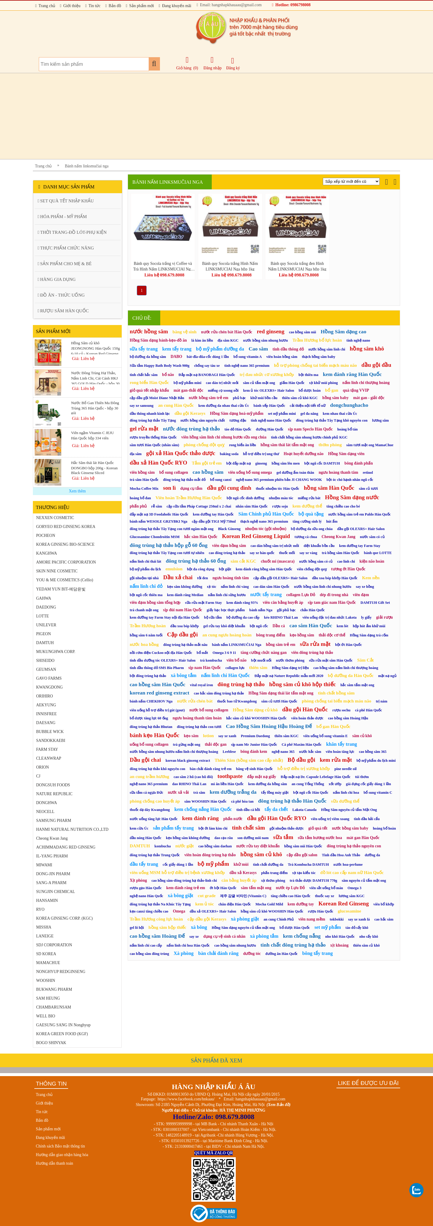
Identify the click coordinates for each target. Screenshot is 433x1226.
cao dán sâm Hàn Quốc (271, 587)
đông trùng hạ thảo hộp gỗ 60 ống (169, 545)
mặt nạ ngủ (387, 676)
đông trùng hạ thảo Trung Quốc (155, 855)
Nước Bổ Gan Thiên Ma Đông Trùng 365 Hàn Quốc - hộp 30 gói (95, 407)
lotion (208, 735)
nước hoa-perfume (348, 864)
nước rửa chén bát (195, 701)
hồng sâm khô (367, 348)
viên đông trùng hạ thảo (312, 652)
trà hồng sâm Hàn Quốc (340, 553)
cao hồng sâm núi (302, 332)
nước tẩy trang (266, 594)
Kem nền (370, 577)
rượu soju (280, 506)
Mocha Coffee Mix (144, 488)
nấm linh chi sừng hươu (227, 595)
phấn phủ (138, 506)
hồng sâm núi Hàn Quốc (303, 846)
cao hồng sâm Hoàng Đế (157, 936)
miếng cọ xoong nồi (223, 390)
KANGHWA (46, 553)
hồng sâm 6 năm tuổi (146, 635)
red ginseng (270, 331)
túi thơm (362, 777)
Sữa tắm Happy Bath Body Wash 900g (160, 366)
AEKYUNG (46, 705)
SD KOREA (46, 954)
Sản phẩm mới (140, 6)
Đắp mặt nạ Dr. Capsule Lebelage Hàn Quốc (316, 777)
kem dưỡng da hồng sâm (267, 784)
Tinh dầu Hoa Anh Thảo (341, 855)
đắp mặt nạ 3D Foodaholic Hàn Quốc (159, 514)
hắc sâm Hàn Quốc (200, 536)
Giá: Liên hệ (83, 358)
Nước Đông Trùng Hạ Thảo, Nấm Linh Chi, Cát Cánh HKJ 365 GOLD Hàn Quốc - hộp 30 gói (95, 377)
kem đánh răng (200, 818)
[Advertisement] (210, 116)
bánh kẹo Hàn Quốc (154, 735)
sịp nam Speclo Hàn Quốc (310, 429)
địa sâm (136, 454)
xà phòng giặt (245, 919)
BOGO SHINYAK (51, 1043)
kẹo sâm (191, 736)
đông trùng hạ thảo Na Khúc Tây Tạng (160, 904)
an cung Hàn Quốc (176, 405)
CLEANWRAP (48, 758)
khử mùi (241, 864)
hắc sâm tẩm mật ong (357, 685)
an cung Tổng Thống (307, 784)
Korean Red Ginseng (343, 903)
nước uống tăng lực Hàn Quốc (153, 819)
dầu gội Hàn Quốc (305, 709)
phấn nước (233, 819)
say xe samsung (141, 406)
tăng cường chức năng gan (264, 652)
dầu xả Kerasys (243, 872)
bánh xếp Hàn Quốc (269, 406)
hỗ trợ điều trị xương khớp (304, 768)
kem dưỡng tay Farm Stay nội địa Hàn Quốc (165, 617)
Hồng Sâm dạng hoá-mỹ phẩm (237, 413)
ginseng (261, 463)
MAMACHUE (48, 963)
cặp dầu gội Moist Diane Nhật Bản (157, 398)
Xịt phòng (138, 880)
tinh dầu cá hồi (248, 810)
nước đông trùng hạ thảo (191, 429)
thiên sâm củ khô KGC (300, 398)
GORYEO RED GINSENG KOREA (65, 526)
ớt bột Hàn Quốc (223, 888)
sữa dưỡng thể (345, 801)
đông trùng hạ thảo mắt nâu (185, 645)
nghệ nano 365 (283, 752)
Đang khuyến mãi (175, 6)
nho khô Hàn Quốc (340, 936)
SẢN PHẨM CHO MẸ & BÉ (65, 263)
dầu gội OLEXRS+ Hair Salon (360, 529)
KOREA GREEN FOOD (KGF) (62, 1034)
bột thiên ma (308, 375)
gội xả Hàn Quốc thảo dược (180, 453)
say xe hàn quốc (262, 553)
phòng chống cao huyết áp (155, 801)
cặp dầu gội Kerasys (206, 919)
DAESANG (45, 723)
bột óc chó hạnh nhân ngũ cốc (349, 480)
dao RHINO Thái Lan (189, 784)
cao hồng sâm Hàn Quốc (157, 684)
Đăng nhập (212, 63)
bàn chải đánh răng (218, 953)
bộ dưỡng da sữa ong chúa (312, 529)
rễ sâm (156, 506)
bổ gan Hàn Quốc (333, 726)
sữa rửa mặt (315, 644)
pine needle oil (345, 769)
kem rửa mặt (336, 760)
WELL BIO (45, 1016)
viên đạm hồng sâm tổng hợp (155, 602)
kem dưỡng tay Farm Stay (359, 546)
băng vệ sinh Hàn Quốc (254, 769)
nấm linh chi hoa (346, 792)
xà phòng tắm (264, 936)
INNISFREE (46, 714)
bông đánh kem (253, 751)
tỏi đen (202, 578)
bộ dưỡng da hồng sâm (148, 357)
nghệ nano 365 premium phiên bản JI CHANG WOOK (279, 480)
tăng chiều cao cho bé (343, 506)
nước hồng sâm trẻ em (208, 398)
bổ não (168, 374)
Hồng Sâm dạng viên (346, 454)
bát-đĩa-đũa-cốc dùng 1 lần (208, 357)
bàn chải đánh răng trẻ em (211, 769)
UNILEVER (46, 625)
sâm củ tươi (368, 488)
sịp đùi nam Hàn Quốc (182, 610)
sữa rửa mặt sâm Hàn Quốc (330, 660)
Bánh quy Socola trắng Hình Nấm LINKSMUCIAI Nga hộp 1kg (230, 266)
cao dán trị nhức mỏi (222, 383)
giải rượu (384, 617)
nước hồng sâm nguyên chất (203, 420)
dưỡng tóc (252, 953)
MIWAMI (44, 865)
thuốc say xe (324, 896)
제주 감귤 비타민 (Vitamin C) (243, 896)
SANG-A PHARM (51, 883)
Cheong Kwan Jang (52, 838)
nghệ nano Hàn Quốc (146, 896)
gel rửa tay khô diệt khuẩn (224, 626)
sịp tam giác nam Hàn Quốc (332, 602)
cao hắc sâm (383, 919)
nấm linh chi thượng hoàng (365, 382)
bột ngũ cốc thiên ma (146, 595)
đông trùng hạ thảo (240, 684)
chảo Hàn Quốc (312, 610)
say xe (194, 936)
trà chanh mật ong (144, 610)
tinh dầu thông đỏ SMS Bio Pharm (157, 668)
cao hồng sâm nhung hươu (235, 945)
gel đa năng (309, 414)
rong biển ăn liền (242, 445)
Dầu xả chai (178, 577)
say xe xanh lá (359, 919)
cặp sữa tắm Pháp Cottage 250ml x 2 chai (199, 506)
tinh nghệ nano (358, 340)
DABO (176, 356)
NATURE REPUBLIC (54, 794)
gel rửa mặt (144, 428)
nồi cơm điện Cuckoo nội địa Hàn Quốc (161, 653)
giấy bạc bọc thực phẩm (226, 610)
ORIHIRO (44, 696)
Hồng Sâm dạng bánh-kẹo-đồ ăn (158, 340)
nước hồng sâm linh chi (326, 349)
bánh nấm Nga (260, 610)
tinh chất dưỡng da (268, 864)
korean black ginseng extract (188, 760)
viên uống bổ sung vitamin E (325, 736)
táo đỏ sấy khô (357, 928)
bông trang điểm (270, 635)
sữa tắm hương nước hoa (320, 838)
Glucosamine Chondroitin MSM (154, 537)
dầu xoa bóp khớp (184, 626)
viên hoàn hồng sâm (281, 357)
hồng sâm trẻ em (280, 644)
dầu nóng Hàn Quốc (145, 838)
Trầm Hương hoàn (148, 625)
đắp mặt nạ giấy (261, 776)
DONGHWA (46, 803)
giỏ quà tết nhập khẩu (149, 390)
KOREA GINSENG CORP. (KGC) (64, 918)
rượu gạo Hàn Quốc (146, 888)
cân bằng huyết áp (239, 880)
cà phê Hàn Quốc (368, 710)
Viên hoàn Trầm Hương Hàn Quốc (188, 497)
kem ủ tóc (204, 904)
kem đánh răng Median (185, 595)
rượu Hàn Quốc (320, 911)
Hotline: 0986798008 (291, 5)
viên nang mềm (312, 919)
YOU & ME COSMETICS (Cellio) (64, 580)
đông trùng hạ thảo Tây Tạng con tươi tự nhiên (167, 553)
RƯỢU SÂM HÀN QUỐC (63, 310)
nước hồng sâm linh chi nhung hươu (322, 587)
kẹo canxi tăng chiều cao (149, 911)
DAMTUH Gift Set (375, 603)
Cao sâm (258, 349)
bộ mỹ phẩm (213, 864)
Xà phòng (184, 953)
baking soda (229, 454)
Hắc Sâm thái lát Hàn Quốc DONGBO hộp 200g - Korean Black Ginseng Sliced (94, 467)
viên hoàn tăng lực (340, 752)
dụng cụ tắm (191, 488)
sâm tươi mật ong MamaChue (369, 445)
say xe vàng (308, 553)
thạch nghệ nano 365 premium (264, 521)
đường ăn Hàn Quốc (281, 954)
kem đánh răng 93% (242, 603)
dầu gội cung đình (229, 488)
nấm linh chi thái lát (145, 561)
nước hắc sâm (310, 752)
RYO (40, 909)
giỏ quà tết (317, 828)
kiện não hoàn (372, 561)
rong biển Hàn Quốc (149, 382)
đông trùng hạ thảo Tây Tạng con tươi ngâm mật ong (172, 529)
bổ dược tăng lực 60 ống (149, 718)
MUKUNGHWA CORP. (55, 651)
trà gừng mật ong (186, 744)
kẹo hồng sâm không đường (188, 838)
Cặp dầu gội (182, 634)
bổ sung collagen (173, 472)
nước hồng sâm (149, 331)
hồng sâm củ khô (261, 854)
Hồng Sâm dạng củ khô (255, 710)
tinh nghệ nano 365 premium (246, 366)
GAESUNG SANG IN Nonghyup (63, 1025)
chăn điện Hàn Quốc (235, 904)
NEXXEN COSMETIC (55, 518)
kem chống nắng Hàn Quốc (203, 809)
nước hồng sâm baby (350, 828)
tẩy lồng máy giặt (275, 792)
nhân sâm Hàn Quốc (252, 506)
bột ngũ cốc (259, 626)
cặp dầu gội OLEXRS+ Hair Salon (280, 578)
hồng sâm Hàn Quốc (329, 488)
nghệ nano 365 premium (149, 784)
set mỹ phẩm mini (282, 414)
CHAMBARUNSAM (53, 1007)
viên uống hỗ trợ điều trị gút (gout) (157, 710)
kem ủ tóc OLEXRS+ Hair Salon (268, 390)
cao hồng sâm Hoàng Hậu (348, 718)
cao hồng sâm (208, 472)
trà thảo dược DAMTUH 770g (313, 880)
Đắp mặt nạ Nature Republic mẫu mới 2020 (288, 676)
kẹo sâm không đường (184, 587)
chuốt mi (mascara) (278, 561)
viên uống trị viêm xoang (330, 819)
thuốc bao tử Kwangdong (237, 701)
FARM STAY (47, 749)
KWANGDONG (49, 687)
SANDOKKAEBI (50, 740)
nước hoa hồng (144, 644)
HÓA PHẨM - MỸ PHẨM (62, 216)
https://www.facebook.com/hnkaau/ (186, 1099)
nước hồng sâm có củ (316, 561)
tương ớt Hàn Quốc (348, 569)
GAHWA (43, 598)
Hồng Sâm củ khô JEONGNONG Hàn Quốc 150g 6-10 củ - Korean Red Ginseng (95, 347)
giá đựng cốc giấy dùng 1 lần (368, 784)
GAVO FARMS (49, 678)
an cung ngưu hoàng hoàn (226, 635)
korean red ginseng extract (159, 693)
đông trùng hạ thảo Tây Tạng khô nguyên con (332, 420)
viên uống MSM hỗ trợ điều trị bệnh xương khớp (177, 872)
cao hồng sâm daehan (215, 846)
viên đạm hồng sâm (229, 545)
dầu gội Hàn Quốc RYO (276, 818)
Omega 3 (354, 888)
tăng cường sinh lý (307, 521)
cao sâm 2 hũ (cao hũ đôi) (193, 777)
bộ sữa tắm (213, 617)
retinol (368, 472)
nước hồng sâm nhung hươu (265, 340)
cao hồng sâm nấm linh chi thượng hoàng (345, 668)
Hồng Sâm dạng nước (352, 497)
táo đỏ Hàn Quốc (237, 429)
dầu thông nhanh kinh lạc (150, 414)
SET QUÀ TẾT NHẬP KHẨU (66, 201)
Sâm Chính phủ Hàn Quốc (266, 514)
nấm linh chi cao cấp (146, 945)
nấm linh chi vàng (235, 587)
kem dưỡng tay (301, 904)
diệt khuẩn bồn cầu (319, 546)
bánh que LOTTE (378, 553)
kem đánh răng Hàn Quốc (352, 374)
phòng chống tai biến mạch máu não (336, 701)
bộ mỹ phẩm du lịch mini (376, 760)
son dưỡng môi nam (252, 838)
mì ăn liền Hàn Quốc (227, 784)
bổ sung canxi (220, 480)
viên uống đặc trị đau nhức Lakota (329, 617)
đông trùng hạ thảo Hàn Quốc (292, 801)
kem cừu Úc (139, 828)
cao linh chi (346, 561)
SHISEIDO (45, 660)
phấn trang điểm (274, 873)
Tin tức (93, 6)
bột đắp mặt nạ (238, 463)
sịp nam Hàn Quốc (204, 667)
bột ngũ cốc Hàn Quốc (310, 792)
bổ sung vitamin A (247, 357)
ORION (42, 767)
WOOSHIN (45, 980)
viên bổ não (237, 660)
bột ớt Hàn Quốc (348, 645)
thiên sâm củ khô (366, 945)
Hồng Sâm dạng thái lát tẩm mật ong (280, 693)
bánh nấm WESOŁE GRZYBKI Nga (158, 521)
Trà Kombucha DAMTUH (308, 864)
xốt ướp (335, 784)
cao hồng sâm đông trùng (149, 954)
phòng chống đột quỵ (204, 444)
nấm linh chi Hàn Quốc (225, 675)
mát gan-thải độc (188, 390)
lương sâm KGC (352, 896)
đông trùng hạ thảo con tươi (199, 727)
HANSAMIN (47, 900)
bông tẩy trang (317, 953)
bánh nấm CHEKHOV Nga (151, 701)
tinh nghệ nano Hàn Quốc (271, 420)
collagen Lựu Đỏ (300, 595)
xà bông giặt (180, 895)
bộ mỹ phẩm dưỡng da (220, 349)
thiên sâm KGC (287, 736)
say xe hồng (365, 587)
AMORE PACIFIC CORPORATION (66, 562)
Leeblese (229, 752)
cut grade (207, 895)
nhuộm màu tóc (281, 498)
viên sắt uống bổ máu (326, 888)
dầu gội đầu (376, 365)
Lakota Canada (304, 810)
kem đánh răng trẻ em (185, 888)
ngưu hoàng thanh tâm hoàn (197, 718)
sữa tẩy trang (144, 349)
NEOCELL (45, 811)
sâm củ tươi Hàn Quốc (279, 701)
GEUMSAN (46, 669)
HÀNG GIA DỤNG (57, 279)
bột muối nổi (261, 660)
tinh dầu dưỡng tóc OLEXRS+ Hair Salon (162, 660)
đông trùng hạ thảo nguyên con (354, 846)
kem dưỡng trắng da (233, 792)
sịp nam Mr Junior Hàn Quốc (254, 744)
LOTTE (42, 616)
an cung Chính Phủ (279, 919)
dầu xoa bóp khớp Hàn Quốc (334, 578)
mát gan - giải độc (368, 398)
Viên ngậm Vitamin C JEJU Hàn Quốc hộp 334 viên (92, 435)
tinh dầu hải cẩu (367, 819)
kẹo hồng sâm (302, 635)
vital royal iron (201, 685)
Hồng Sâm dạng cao (343, 331)
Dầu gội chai (145, 760)
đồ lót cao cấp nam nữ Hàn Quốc (352, 872)
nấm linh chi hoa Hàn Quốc (188, 945)
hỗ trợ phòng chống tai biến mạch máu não (315, 365)
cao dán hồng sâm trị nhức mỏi (275, 546)
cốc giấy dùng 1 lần (178, 864)
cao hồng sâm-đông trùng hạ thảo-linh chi (184, 880)
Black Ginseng (229, 529)
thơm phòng (330, 444)
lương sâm (380, 420)
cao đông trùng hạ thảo (227, 553)
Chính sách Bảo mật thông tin (60, 1146)
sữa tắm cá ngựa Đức (146, 792)
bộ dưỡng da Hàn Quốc (350, 675)
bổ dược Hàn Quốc (295, 928)
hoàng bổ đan (140, 498)
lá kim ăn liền (202, 340)
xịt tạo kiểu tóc (304, 873)
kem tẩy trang (177, 349)
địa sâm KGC (227, 340)
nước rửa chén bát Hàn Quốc (226, 332)
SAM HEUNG (48, 998)
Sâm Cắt (365, 660)
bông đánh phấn (358, 463)
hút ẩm (331, 521)
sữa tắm (283, 837)
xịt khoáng (339, 945)
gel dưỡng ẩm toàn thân (295, 472)
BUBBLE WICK (50, 731)
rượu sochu (341, 710)
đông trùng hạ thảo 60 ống (196, 561)
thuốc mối (287, 553)
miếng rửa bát (309, 498)
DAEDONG (46, 607)
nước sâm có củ (372, 537)
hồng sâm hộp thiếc (167, 927)
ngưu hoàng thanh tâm (338, 472)
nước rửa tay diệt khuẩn (258, 846)
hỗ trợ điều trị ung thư (261, 454)
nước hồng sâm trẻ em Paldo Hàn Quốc (359, 514)
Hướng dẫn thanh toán (54, 1163)
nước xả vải (178, 792)
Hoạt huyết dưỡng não (304, 454)
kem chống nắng (301, 936)
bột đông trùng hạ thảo (148, 676)
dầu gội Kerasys (189, 413)
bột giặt (225, 569)
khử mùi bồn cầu (263, 398)
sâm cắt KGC (243, 561)
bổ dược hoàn (309, 390)
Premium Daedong (255, 736)
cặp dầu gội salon (302, 855)
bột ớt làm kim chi (212, 828)
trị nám (381, 701)
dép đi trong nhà (334, 595)
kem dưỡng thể (307, 506)
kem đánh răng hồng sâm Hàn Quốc (264, 569)
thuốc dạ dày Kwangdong (150, 810)
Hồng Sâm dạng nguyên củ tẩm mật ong (243, 928)
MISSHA (43, 927)
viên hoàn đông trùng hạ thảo (210, 855)
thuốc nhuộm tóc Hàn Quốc (277, 488)
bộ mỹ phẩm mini (187, 383)
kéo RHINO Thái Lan (281, 617)
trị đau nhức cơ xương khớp (267, 374)
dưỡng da (372, 855)
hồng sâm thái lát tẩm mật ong (287, 445)
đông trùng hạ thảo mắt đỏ (184, 480)
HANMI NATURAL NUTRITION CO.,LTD (72, 829)
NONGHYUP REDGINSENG (60, 971)
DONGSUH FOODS (53, 785)
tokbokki (337, 919)
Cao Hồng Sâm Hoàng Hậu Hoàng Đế (269, 726)
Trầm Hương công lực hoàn (156, 919)
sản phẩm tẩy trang (173, 828)
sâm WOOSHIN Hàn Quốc (205, 801)
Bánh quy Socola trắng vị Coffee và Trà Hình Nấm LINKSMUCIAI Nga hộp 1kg (163, 266)
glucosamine (349, 911)
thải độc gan (215, 744)
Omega (179, 911)
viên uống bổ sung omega (250, 472)
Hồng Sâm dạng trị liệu (290, 668)
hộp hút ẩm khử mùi (369, 626)
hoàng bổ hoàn (384, 828)
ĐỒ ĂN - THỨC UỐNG (61, 295)
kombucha (163, 846)
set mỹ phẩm (328, 927)
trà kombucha (211, 660)
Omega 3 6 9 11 (224, 653)
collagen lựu (234, 668)
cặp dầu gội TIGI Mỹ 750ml (214, 521)
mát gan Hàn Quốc (363, 838)
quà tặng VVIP (356, 390)
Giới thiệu (70, 6)
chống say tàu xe (207, 366)
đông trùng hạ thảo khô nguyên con (157, 769)
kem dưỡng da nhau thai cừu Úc (223, 406)
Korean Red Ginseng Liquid (256, 536)
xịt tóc (211, 587)
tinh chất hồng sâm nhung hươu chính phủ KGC (309, 437)
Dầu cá (278, 626)
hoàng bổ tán (347, 429)
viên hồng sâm (142, 472)
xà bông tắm (183, 675)
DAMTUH (45, 643)
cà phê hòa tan (242, 801)
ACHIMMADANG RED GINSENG (65, 847)
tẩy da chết (276, 809)
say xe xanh (227, 736)
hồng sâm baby (335, 398)
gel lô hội (137, 928)
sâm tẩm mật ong (256, 888)
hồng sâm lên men (286, 463)
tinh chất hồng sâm (336, 693)
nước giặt (184, 846)
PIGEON (43, 634)
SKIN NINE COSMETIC (57, 571)
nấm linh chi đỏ (146, 586)
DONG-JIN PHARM (53, 874)
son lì (169, 488)
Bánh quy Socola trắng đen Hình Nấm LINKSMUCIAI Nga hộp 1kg (297, 266)
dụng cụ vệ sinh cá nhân (224, 936)
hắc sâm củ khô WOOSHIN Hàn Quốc (256, 718)
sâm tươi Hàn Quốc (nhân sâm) (154, 445)
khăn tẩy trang (341, 744)
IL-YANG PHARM (52, 856)
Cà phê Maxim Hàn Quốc (302, 744)
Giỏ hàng (183, 68)
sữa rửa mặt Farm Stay (203, 603)
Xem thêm (77, 491)
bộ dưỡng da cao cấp (242, 617)
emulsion (174, 568)
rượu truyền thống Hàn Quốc (153, 437)
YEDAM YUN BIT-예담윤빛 (61, 589)
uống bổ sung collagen (149, 744)
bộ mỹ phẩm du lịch (145, 569)
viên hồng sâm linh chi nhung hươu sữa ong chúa (223, 437)
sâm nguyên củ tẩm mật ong (364, 880)
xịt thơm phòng (273, 880)
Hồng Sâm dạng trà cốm (369, 635)
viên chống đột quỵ (312, 569)
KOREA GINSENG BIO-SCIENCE (65, 544)
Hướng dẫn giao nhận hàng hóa (62, 1155)
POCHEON (45, 535)
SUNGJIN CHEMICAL (55, 891)
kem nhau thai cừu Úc (340, 414)
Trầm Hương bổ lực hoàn (317, 340)
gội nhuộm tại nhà (144, 578)
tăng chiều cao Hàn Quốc (290, 896)
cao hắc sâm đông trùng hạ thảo (219, 693)
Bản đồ (113, 6)
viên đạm (361, 595)
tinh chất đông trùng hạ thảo (293, 945)
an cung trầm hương (149, 776)
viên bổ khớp (383, 904)
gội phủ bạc (286, 610)
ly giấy (366, 617)
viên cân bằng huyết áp (283, 602)
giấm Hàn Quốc (292, 383)
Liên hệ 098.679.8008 (164, 275)
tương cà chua (306, 537)
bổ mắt (202, 653)
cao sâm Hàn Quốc (310, 625)
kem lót (342, 626)
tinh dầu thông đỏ (288, 349)
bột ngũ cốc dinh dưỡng (245, 498)
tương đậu (238, 420)
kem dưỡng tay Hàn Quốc (213, 514)
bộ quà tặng (311, 514)
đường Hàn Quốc (269, 429)
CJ (38, 776)
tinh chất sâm (248, 828)
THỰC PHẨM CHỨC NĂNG (66, 248)
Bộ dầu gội (301, 760)
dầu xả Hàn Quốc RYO (158, 463)
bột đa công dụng (200, 569)
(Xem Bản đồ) (279, 1104)
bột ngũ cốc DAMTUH (322, 463)
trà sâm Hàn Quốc (144, 480)
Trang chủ (45, 6)
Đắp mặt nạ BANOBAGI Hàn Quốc (207, 375)
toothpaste (230, 776)
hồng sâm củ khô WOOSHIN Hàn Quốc (272, 911)
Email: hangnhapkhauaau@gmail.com (229, 5)
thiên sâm (258, 667)
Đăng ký (233, 63)
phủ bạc (239, 398)
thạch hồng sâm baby (318, 357)
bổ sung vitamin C (378, 792)
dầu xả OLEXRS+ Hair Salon (213, 911)
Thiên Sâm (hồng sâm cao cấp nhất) (249, 760)
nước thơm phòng (290, 660)
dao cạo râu (223, 838)
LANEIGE (45, 936)
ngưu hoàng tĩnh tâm (231, 578)
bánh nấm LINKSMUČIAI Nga (236, 645)
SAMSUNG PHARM (53, 820)
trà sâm (199, 792)
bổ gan (331, 390)
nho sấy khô (368, 936)
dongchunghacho (349, 405)
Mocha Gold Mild (269, 904)
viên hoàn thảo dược (307, 718)
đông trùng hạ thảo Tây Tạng (153, 420)
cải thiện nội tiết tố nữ (307, 406)
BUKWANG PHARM (54, 989)
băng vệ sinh (184, 331)
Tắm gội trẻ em (207, 463)
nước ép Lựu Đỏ (290, 888)
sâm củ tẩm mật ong (259, 383)
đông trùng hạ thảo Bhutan (151, 727)
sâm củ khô (362, 736)
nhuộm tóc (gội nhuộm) (265, 528)
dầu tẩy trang (144, 864)
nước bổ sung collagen (208, 710)
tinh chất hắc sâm (144, 375)
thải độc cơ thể (332, 635)
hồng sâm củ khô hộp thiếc (302, 684)
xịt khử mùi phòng (323, 383)
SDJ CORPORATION (54, 945)
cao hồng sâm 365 (373, 752)
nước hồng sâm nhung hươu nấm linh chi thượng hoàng (174, 752)
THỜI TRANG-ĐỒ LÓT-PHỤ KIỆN (72, 232)
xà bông (199, 927)
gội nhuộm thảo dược (287, 828)
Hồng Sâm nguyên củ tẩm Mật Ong (349, 810)
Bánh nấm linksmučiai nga (86, 166)
